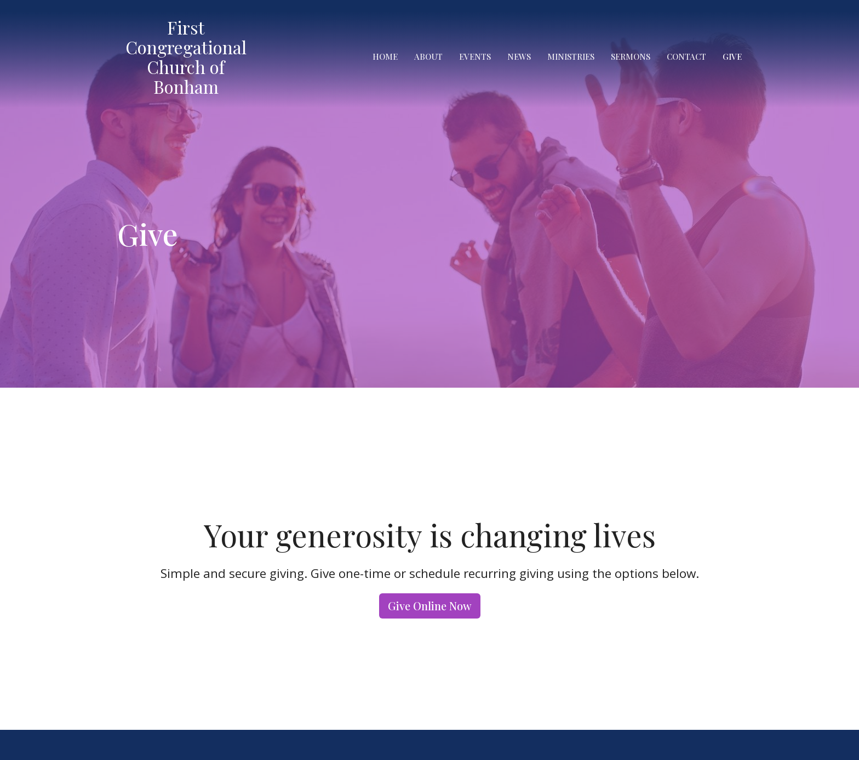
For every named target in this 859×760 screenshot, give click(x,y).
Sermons (630, 56)
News (519, 56)
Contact (686, 56)
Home (385, 56)
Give (732, 56)
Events (475, 56)
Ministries (570, 56)
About (428, 56)
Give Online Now (430, 605)
